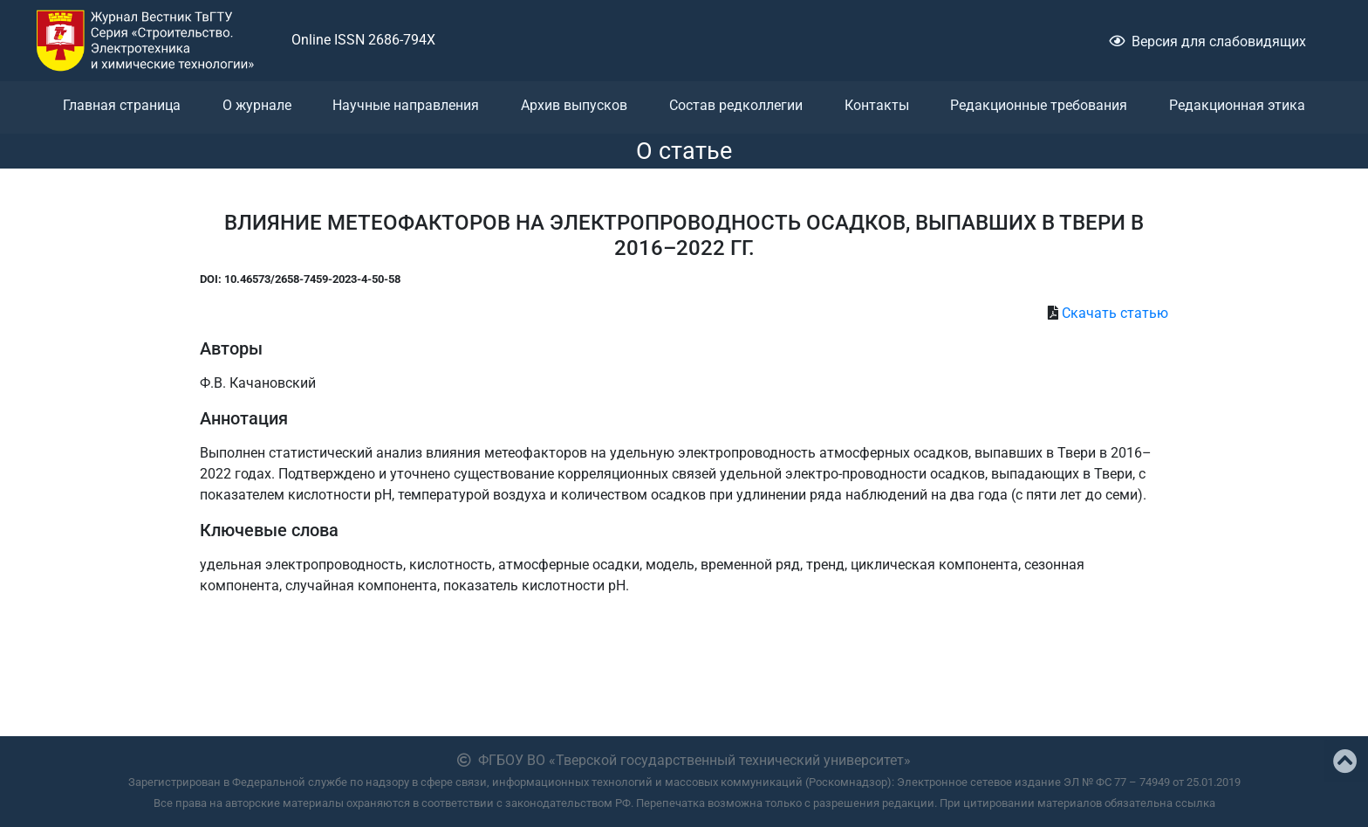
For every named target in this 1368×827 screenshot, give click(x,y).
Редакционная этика (1237, 105)
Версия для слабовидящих (1207, 41)
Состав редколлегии (736, 105)
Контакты (877, 105)
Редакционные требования (1038, 105)
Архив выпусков (574, 105)
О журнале (256, 105)
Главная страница (122, 105)
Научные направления (405, 105)
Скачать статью (1115, 313)
